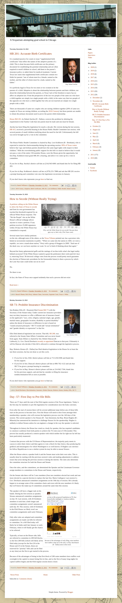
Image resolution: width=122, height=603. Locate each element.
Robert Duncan (47, 390)
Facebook (93, 171)
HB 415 (13, 129)
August (95, 130)
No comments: (54, 185)
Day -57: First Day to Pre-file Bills (30, 396)
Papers (90, 53)
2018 (93, 74)
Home (46, 575)
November (96, 101)
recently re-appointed (45, 341)
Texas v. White (63, 294)
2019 (93, 71)
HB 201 (44, 189)
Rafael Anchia (71, 189)
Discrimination (31, 390)
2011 (92, 155)
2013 (93, 91)
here (42, 179)
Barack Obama (20, 294)
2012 (93, 95)
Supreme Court (53, 294)
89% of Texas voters (69, 145)
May (94, 137)
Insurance (39, 390)
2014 (93, 88)
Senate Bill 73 (43, 310)
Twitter (92, 168)
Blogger (70, 592)
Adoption (27, 189)
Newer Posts (14, 575)
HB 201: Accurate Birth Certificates (31, 53)
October (96, 126)
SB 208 (52, 333)
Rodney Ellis (68, 390)
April (95, 140)
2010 (93, 158)
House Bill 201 (15, 119)
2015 (93, 84)
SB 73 (74, 390)
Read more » (14, 285)
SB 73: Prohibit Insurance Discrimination (34, 304)
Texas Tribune (50, 238)
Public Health (62, 189)
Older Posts (76, 575)
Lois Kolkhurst (52, 189)
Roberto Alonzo (58, 390)
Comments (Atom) (25, 579)
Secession (45, 294)
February (96, 147)
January (95, 150)
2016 (93, 81)
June (94, 133)
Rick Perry (29, 294)
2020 (93, 67)
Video (90, 57)
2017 (93, 77)
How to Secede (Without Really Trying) (33, 198)
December (96, 98)
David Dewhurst (21, 390)
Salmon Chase (37, 294)
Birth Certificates (36, 189)
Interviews (91, 55)
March (95, 143)
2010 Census (53, 111)
